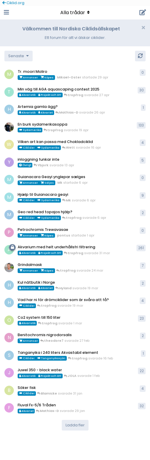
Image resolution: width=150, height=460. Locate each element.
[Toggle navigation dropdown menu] (75, 12)
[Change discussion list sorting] (18, 56)
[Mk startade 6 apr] (9, 179)
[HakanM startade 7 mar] (9, 285)
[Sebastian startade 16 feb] (9, 355)
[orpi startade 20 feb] (9, 320)
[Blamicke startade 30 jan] (9, 390)
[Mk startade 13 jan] (9, 197)
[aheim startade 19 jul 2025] (9, 249)
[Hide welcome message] (143, 27)
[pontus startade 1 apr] (9, 232)
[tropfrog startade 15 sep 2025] (9, 92)
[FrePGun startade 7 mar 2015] (9, 408)
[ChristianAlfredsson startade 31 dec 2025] (9, 267)
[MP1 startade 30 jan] (9, 214)
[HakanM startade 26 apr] (9, 109)
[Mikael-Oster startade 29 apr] (9, 74)
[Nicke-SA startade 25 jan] (9, 337)
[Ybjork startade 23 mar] (9, 162)
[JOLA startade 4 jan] (9, 372)
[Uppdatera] (140, 56)
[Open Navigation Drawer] (6, 12)
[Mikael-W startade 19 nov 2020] (9, 127)
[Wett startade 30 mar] (9, 144)
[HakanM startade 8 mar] (9, 302)
